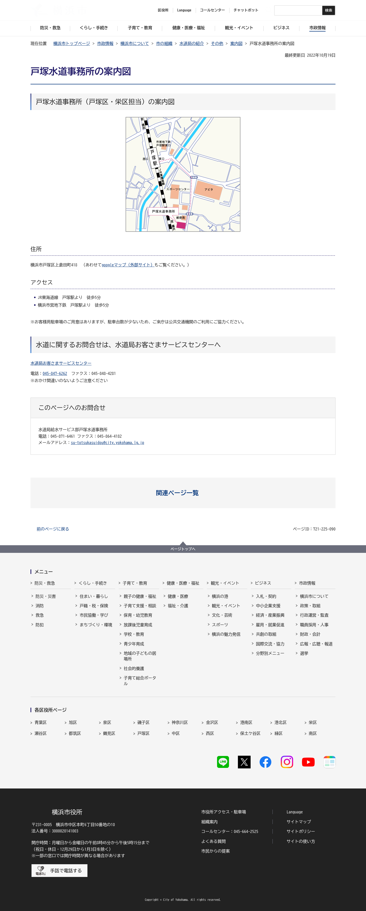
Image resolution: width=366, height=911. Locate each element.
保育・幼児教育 (138, 615)
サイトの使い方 (301, 841)
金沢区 (212, 722)
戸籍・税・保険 (94, 606)
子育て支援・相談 (140, 606)
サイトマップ (299, 822)
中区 (176, 733)
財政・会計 (310, 634)
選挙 (304, 653)
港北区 (280, 722)
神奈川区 (180, 722)
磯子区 (144, 722)
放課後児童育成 (138, 625)
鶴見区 (109, 733)
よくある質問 (213, 841)
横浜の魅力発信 (226, 634)
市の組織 (164, 43)
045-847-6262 (55, 373)
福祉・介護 (178, 606)
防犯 (40, 625)
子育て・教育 (135, 583)
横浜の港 (220, 596)
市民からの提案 (215, 851)
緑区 (278, 733)
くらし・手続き (93, 583)
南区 (313, 733)
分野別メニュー (270, 653)
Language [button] (184, 10)
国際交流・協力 (270, 644)
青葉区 (41, 722)
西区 (210, 733)
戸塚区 (144, 733)
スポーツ (220, 625)
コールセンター (212, 10)
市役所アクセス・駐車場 (223, 812)
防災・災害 (46, 596)
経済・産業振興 (270, 615)
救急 (40, 615)
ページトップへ (183, 549)
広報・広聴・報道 (316, 644)
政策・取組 (310, 606)
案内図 (236, 43)
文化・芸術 (222, 615)
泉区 (107, 722)
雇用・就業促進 (270, 625)
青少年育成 (134, 644)
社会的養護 (134, 668)
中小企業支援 (268, 606)
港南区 (246, 722)
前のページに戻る (53, 529)
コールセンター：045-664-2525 (229, 831)
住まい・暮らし (94, 596)
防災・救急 (45, 583)
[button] (183, 493)
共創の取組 (266, 634)
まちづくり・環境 (96, 625)
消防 (40, 606)
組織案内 (209, 822)
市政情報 (105, 43)
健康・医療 (178, 596)
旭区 (73, 722)
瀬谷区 (41, 733)
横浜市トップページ (71, 43)
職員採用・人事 (314, 625)
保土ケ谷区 (250, 733)
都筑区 (75, 733)
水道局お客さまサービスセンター (61, 363)
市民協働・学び (94, 615)
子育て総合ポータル (140, 681)
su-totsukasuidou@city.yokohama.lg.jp (107, 443)
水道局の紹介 (191, 43)
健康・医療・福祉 (183, 583)
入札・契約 (266, 596)
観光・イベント (225, 583)
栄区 (313, 722)
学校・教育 (134, 634)
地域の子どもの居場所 (140, 656)
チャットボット (246, 10)
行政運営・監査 (314, 615)
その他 (217, 43)
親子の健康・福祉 (140, 596)
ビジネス (263, 583)
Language (295, 812)
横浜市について (134, 43)
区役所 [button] (163, 10)
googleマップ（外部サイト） (128, 265)
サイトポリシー (301, 831)
